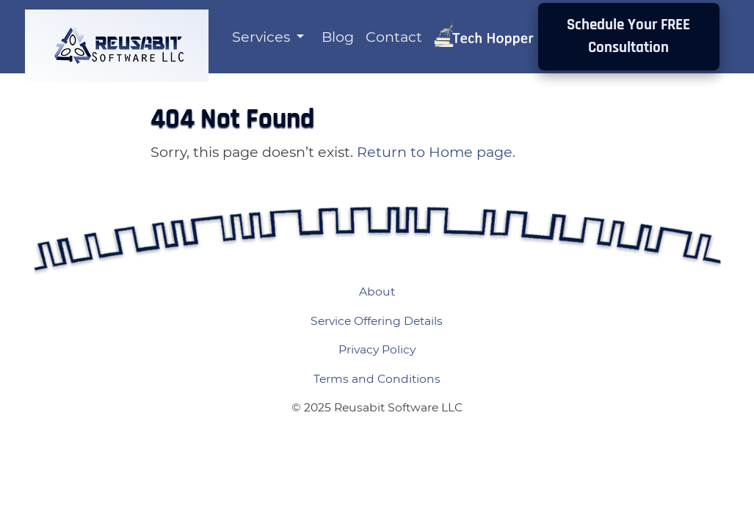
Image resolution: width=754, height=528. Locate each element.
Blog (338, 36)
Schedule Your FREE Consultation (628, 36)
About (377, 291)
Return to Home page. (436, 152)
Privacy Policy (377, 349)
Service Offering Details (377, 321)
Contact (394, 36)
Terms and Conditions (377, 379)
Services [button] (263, 36)
